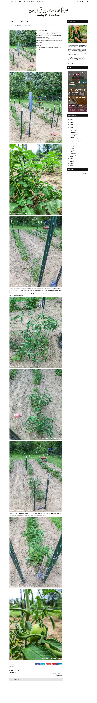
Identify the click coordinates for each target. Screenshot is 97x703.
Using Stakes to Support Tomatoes (76, 140)
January (72, 155)
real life (40, 1)
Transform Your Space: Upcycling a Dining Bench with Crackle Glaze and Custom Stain (77, 91)
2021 (71, 127)
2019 (71, 158)
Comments (32, 25)
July (72, 137)
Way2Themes (46, 699)
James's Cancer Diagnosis (75, 138)
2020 (71, 156)
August (72, 135)
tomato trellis (25, 25)
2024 (71, 122)
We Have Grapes (73, 143)
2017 (71, 161)
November (73, 130)
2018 (71, 160)
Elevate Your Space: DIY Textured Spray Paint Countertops (77, 82)
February (73, 153)
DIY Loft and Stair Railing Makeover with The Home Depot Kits (77, 99)
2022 (71, 126)
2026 (71, 119)
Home (11, 1)
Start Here (18, 1)
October (72, 132)
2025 (71, 120)
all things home (30, 1)
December (73, 129)
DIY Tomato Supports (74, 145)
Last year (39, 33)
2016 (71, 163)
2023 (71, 124)
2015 (71, 165)
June (72, 146)
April (72, 150)
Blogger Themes (58, 699)
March (72, 151)
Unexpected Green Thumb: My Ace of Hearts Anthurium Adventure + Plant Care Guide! (77, 74)
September (73, 134)
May (72, 148)
